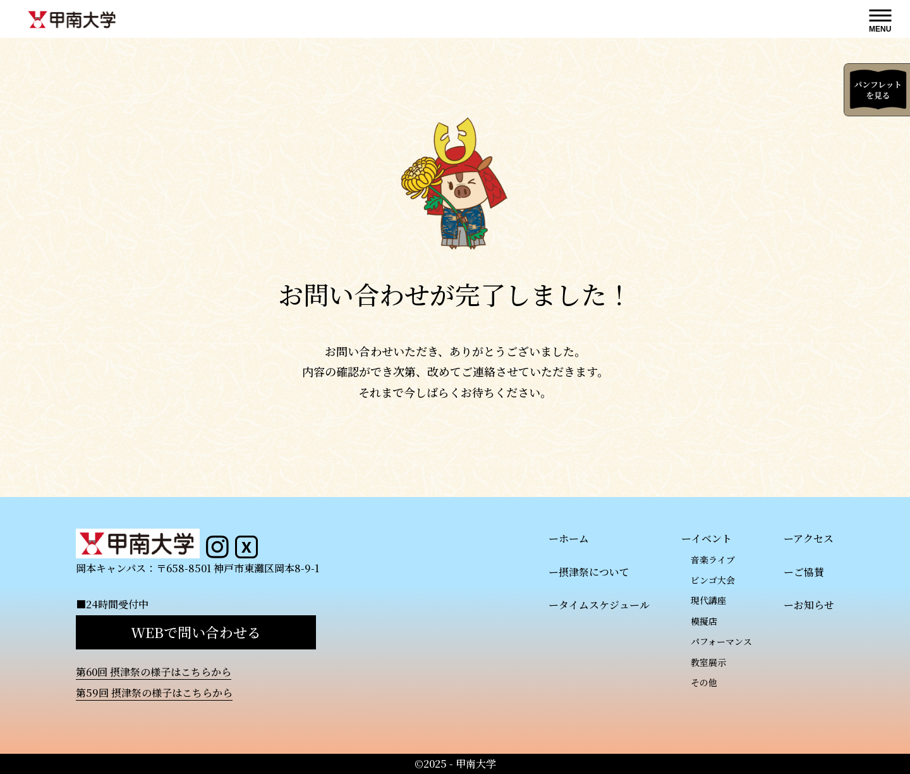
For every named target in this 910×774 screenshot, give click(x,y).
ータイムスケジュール (599, 605)
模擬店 (704, 621)
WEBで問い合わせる (196, 632)
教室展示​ (708, 662)
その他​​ (704, 682)
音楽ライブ (713, 559)
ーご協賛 (804, 572)
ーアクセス (809, 538)
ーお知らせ (809, 605)
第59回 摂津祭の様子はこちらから (154, 692)
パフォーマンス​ (721, 641)
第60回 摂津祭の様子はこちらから (153, 672)
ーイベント (706, 538)
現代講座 (708, 600)
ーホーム (569, 538)
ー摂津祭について (589, 572)
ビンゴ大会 (713, 580)
